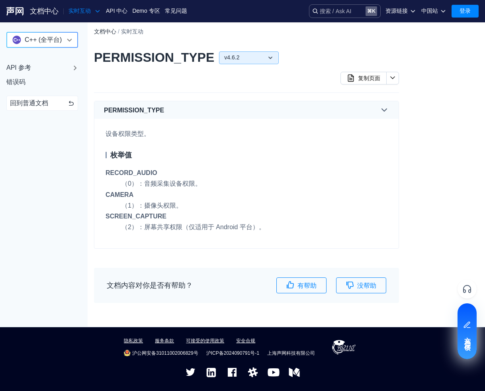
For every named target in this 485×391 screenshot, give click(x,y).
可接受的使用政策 (205, 341)
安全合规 (245, 341)
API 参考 (18, 67)
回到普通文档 (42, 103)
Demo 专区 (146, 11)
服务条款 (164, 341)
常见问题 (176, 11)
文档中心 (44, 11)
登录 (465, 11)
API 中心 (116, 11)
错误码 (15, 82)
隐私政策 (133, 341)
